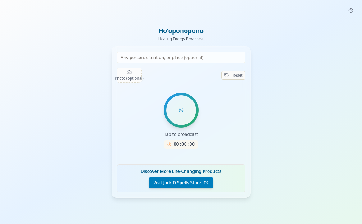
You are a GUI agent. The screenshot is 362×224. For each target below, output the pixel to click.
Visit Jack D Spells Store (181, 182)
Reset (233, 75)
